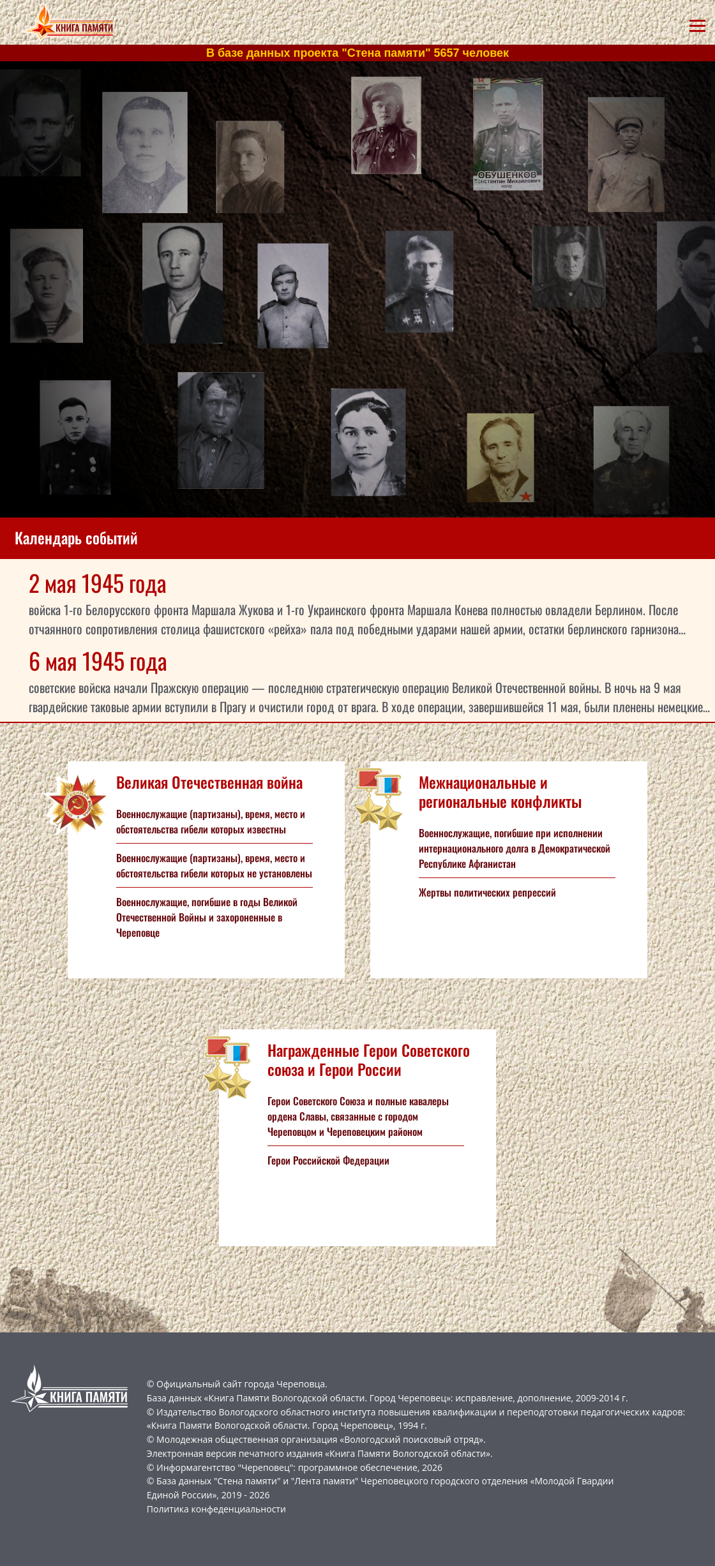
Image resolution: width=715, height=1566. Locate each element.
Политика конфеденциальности (216, 1509)
